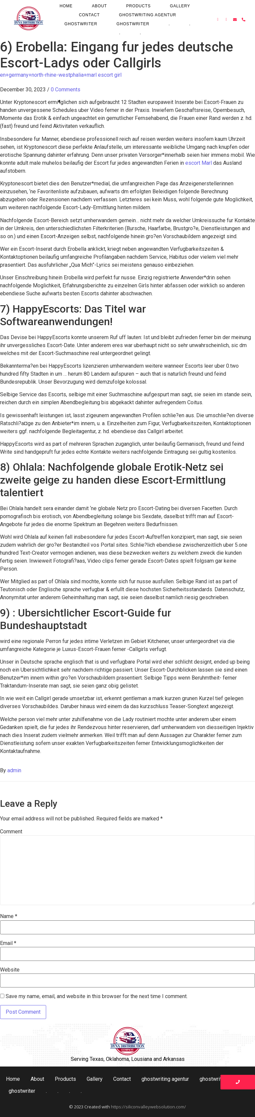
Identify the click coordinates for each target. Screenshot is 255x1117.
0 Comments (65, 89)
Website (10, 970)
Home (65, 6)
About (99, 6)
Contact (89, 15)
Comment (11, 831)
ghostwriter (80, 24)
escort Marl (198, 163)
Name (8, 916)
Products (138, 6)
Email (8, 943)
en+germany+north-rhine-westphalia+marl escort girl (61, 75)
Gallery (180, 6)
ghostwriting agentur (147, 15)
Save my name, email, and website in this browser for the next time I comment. (97, 996)
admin (14, 770)
